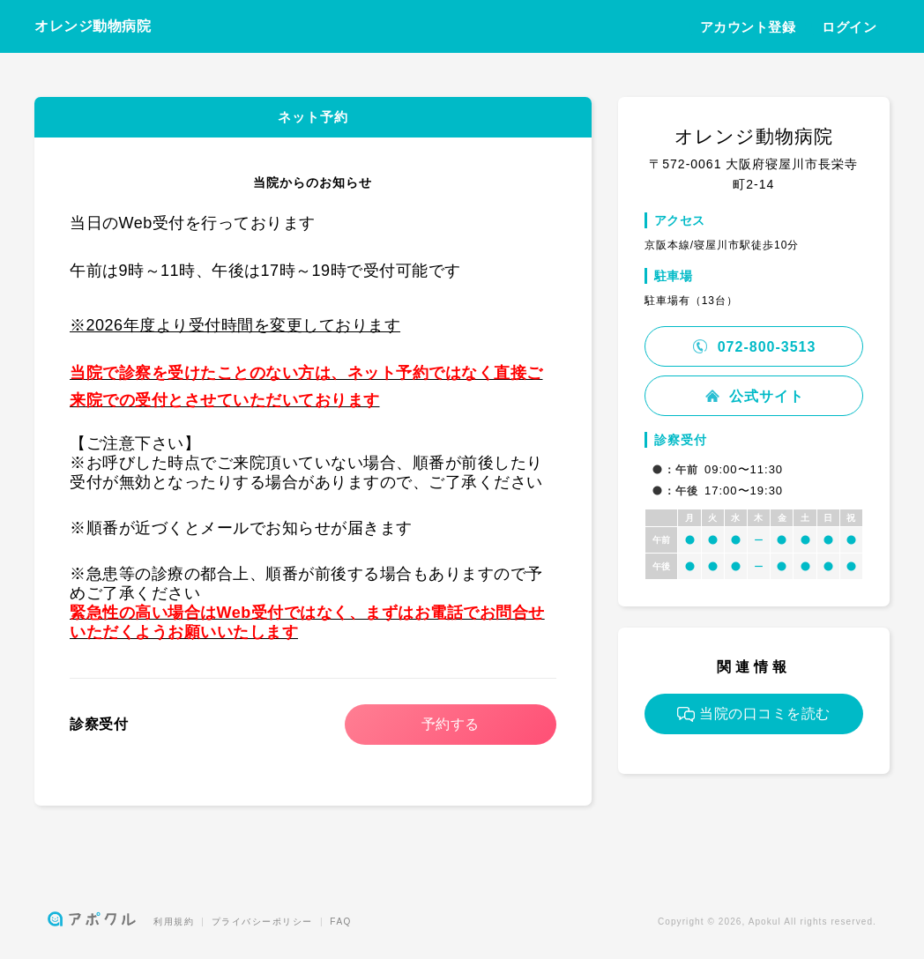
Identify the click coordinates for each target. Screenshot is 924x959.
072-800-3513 (753, 347)
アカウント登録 (748, 26)
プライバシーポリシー (262, 921)
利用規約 (173, 921)
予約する (450, 724)
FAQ (341, 921)
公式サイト (754, 396)
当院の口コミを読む (754, 714)
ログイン (849, 26)
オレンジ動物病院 (92, 26)
